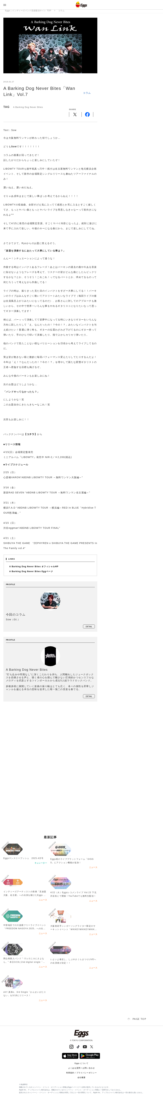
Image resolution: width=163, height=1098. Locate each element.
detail (89, 626)
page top (139, 1018)
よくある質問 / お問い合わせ (81, 1068)
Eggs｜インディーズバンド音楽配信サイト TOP (28, 10)
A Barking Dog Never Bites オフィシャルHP (33, 566)
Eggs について (81, 1063)
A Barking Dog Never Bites (28, 107)
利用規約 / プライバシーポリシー (81, 1073)
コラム (61, 10)
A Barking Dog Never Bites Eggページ (31, 571)
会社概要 (81, 1077)
